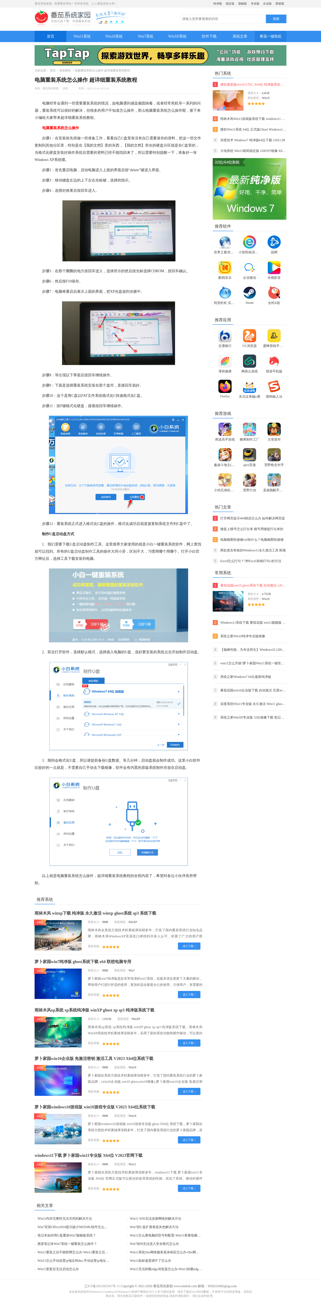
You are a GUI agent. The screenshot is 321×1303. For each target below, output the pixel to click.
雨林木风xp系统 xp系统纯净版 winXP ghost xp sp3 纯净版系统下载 (94, 1010)
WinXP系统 (177, 36)
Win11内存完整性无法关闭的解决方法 (64, 1218)
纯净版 (217, 3)
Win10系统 (113, 36)
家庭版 (280, 3)
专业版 (255, 3)
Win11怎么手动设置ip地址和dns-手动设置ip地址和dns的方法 (80, 1260)
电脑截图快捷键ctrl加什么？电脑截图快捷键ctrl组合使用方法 (248, 539)
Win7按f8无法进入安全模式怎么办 (154, 1244)
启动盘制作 (83, 551)
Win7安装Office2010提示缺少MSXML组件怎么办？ (74, 1227)
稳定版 (230, 3)
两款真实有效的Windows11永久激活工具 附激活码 (249, 550)
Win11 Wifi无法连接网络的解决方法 (155, 1218)
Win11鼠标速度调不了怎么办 (150, 1260)
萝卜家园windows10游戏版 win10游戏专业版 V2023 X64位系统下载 (95, 1107)
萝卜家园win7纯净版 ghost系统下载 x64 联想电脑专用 (83, 961)
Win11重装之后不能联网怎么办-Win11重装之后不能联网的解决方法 (86, 1252)
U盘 (52, 534)
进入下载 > (189, 946)
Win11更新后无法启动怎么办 (58, 1269)
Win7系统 (145, 36)
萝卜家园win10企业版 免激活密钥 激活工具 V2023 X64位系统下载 (94, 1058)
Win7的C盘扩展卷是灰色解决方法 (154, 1227)
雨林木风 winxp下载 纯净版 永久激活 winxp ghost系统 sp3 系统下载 (95, 913)
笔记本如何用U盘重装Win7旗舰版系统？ (66, 1235)
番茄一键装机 (272, 34)
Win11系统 (82, 36)
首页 (50, 36)
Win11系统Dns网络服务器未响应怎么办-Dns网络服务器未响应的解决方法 (182, 1252)
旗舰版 (242, 3)
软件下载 (209, 36)
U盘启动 (76, 544)
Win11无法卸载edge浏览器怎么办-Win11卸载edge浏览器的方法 (174, 1269)
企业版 (267, 3)
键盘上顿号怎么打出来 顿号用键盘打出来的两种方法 (248, 529)
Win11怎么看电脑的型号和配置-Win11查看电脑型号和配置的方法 (177, 1235)
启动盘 (61, 534)
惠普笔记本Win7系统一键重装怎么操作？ (67, 1244)
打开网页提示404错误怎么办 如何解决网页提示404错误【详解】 (249, 518)
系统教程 (65, 70)
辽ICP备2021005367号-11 (102, 1286)
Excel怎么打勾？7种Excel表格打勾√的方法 (247, 561)
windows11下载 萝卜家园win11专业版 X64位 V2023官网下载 (88, 1155)
